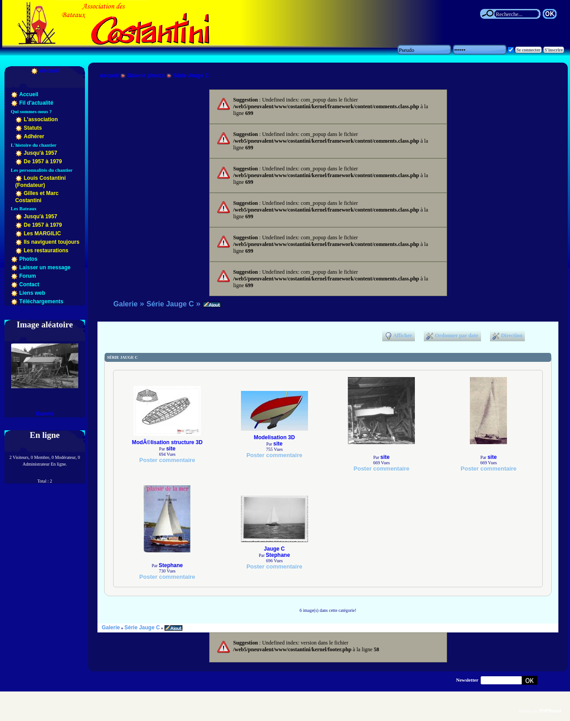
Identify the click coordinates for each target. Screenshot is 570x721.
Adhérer (34, 136)
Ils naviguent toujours (52, 242)
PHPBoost (550, 710)
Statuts (33, 128)
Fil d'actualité (36, 103)
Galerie (45, 414)
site (171, 448)
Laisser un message (45, 267)
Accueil (49, 71)
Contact (29, 284)
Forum (27, 276)
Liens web (32, 293)
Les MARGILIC (42, 233)
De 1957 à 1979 (43, 161)
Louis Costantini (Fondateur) (40, 181)
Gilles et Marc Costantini (37, 197)
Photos (28, 259)
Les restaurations (46, 250)
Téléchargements (41, 301)
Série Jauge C (191, 75)
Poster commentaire (167, 460)
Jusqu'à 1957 (40, 153)
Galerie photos (146, 75)
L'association (41, 119)
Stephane (171, 565)
